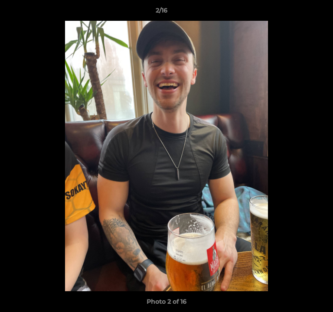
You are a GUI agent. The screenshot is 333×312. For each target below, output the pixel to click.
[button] (302, 12)
